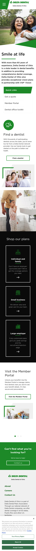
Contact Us (10, 495)
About (8, 486)
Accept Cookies (18, 548)
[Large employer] (18, 338)
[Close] (34, 519)
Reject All (18, 542)
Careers (8, 490)
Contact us (18, 463)
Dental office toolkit (14, 109)
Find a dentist (18, 158)
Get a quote (10, 96)
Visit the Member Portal (18, 397)
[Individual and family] (18, 263)
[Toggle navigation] (3, 4)
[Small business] (18, 301)
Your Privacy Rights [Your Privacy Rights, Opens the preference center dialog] (18, 537)
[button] (15, 436)
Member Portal (12, 103)
